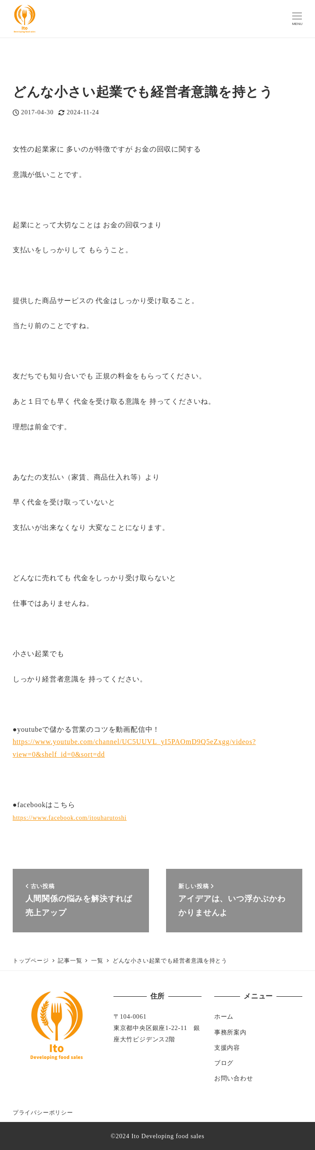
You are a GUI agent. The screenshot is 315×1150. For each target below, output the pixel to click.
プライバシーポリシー (43, 1113)
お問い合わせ (233, 1078)
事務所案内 (230, 1032)
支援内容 (227, 1047)
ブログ (224, 1062)
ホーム (224, 1016)
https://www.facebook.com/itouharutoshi (70, 817)
